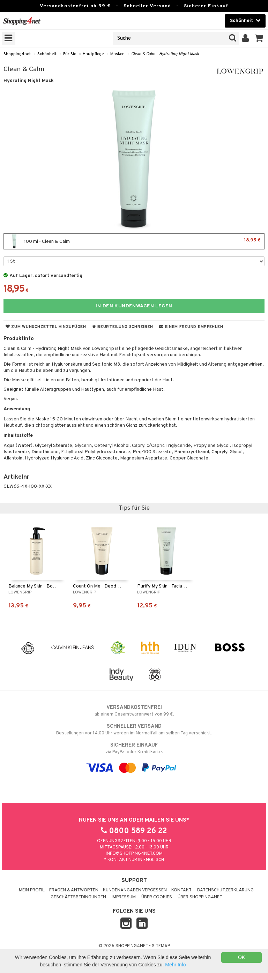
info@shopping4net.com (134, 853)
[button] (259, 38)
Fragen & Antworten (73, 890)
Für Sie (69, 54)
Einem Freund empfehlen (191, 327)
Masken (117, 54)
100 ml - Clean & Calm (134, 241)
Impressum (124, 897)
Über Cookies (156, 897)
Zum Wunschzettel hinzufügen (46, 327)
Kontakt (181, 890)
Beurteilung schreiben (122, 327)
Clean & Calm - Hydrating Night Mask (165, 54)
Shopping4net (17, 54)
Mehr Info (175, 964)
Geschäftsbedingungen (78, 897)
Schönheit (47, 54)
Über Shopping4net (200, 897)
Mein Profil (32, 890)
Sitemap (161, 946)
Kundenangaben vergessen (135, 890)
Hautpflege (93, 54)
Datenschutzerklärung (225, 890)
